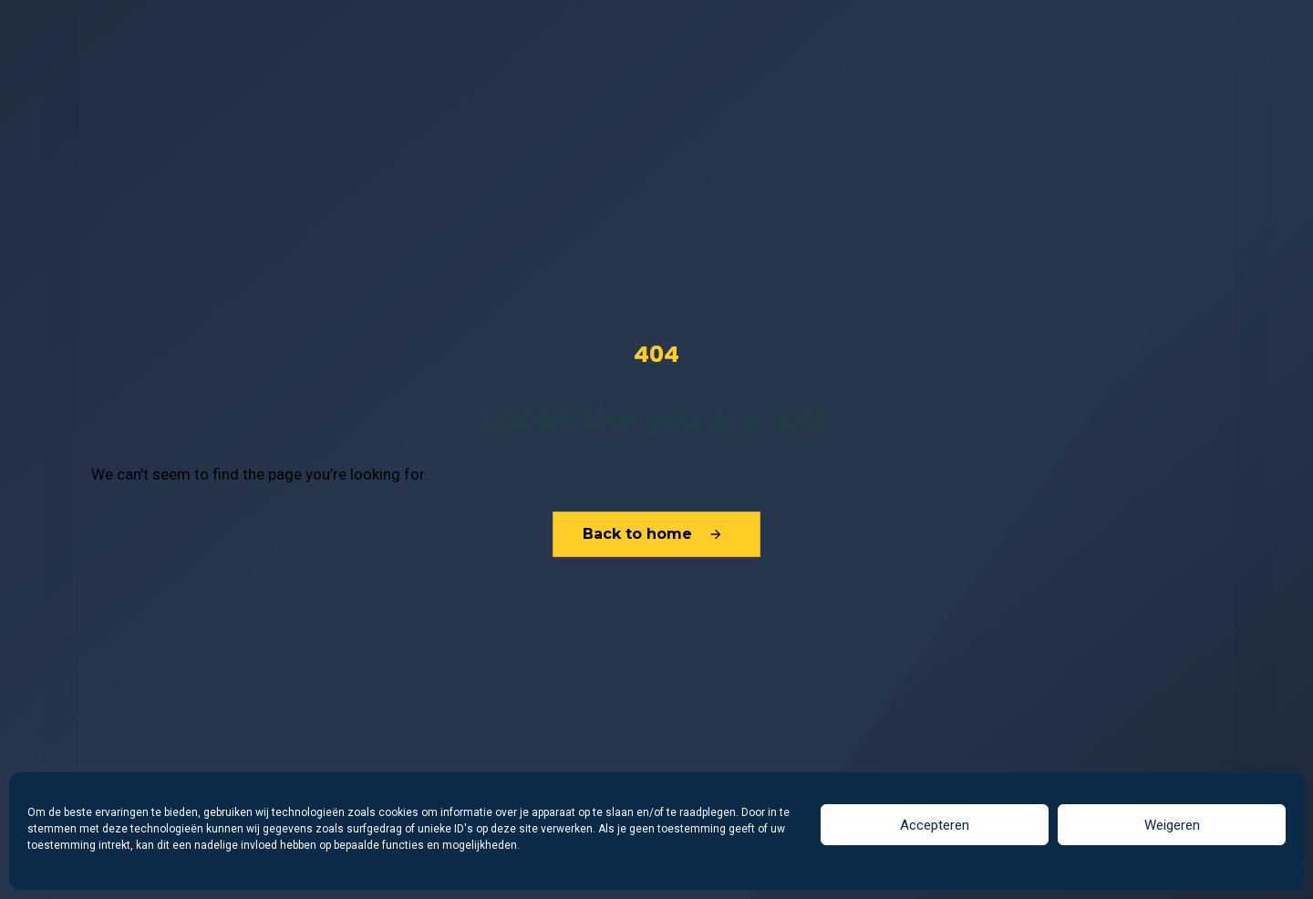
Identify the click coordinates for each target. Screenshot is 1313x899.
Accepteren (934, 825)
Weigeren (1172, 825)
